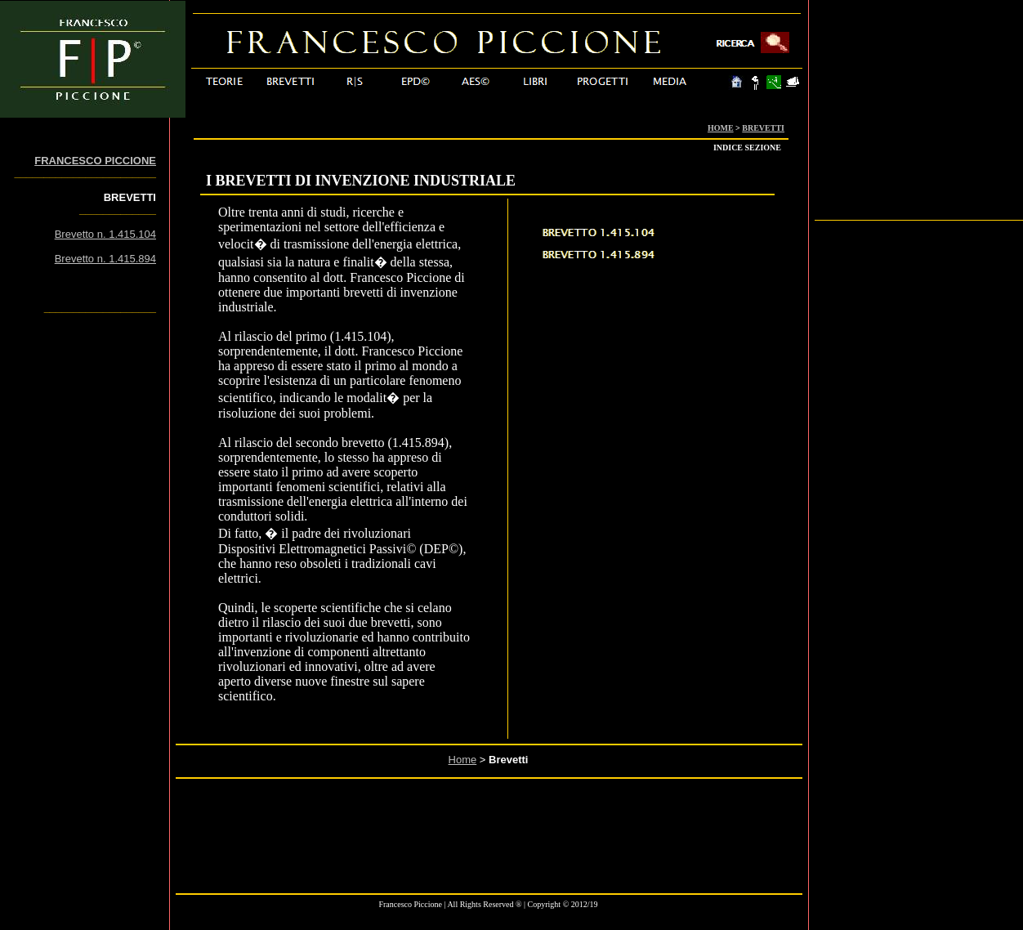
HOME (721, 127)
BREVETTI (763, 127)
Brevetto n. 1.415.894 (105, 259)
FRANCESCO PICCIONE (95, 160)
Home (463, 759)
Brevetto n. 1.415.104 (105, 234)
